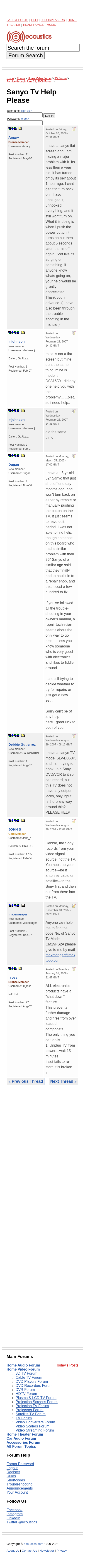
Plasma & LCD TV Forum (36, 1398)
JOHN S (14, 829)
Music (51, 24)
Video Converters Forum (35, 1422)
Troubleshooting (19, 1484)
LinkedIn (13, 1518)
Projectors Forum (30, 1410)
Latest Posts (17, 20)
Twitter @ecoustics (22, 1522)
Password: (25, 121)
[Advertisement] (42, 1220)
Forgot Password (20, 1464)
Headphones (33, 24)
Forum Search (25, 55)
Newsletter (46, 1550)
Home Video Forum (23, 1369)
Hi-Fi (34, 20)
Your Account (17, 1492)
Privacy (62, 1550)
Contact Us (29, 1550)
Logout (12, 1468)
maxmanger (17, 914)
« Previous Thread (25, 1081)
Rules (11, 1476)
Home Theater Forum (25, 1434)
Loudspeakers (53, 20)
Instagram (15, 1514)
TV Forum (24, 1418)
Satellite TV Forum (31, 1414)
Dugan (13, 464)
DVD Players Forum (32, 1381)
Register (13, 1472)
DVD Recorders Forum (34, 1385)
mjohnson (16, 341)
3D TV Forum (26, 1373)
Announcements (20, 1488)
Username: (25, 113)
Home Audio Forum (23, 1365)
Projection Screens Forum (37, 1402)
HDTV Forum (26, 1394)
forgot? (24, 118)
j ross (12, 977)
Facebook (14, 1510)
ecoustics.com (33, 1544)
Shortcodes (16, 1480)
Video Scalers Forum (32, 1426)
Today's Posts (67, 1365)
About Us (13, 1550)
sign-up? (26, 110)
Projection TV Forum (32, 1406)
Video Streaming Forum (35, 1430)
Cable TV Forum (29, 1377)
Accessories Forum (23, 1442)
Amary (13, 137)
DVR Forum (25, 1390)
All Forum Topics (21, 1446)
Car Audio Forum (21, 1438)
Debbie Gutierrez (22, 744)
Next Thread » (63, 1081)
